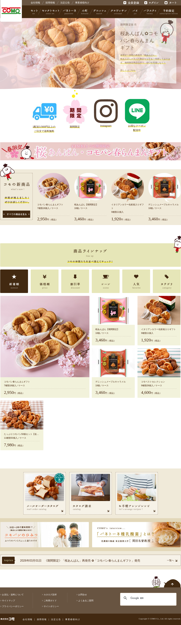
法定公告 (65, 2)
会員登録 (131, 2)
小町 (85, 11)
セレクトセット (50, 11)
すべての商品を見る (16, 214)
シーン (106, 281)
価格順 (45, 281)
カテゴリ (167, 281)
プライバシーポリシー (13, 606)
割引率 (75, 281)
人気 (136, 281)
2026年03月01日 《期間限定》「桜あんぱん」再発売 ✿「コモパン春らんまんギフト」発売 (80, 560)
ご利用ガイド (50, 600)
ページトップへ (166, 579)
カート (171, 2)
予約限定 (168, 11)
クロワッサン (118, 11)
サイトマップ (8, 600)
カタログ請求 (50, 594)
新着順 (14, 281)
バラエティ (149, 11)
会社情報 (35, 2)
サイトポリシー (51, 606)
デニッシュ (99, 11)
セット (34, 11)
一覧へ (172, 560)
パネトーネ (70, 11)
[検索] (146, 598)
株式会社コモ (11, 11)
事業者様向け (82, 2)
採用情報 (50, 2)
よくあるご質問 (85, 600)
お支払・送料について (13, 594)
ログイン (151, 2)
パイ (135, 11)
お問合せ (82, 594)
